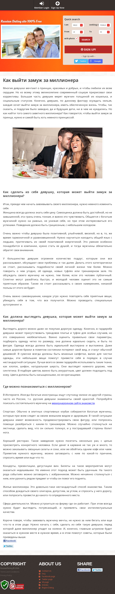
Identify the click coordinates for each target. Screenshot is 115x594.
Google (97, 61)
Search (86, 39)
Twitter (83, 61)
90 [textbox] (101, 32)
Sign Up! (88, 49)
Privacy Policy (6, 575)
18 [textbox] (74, 32)
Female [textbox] (103, 25)
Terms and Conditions (9, 572)
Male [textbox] (75, 25)
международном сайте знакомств (73, 403)
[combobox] (78, 25)
